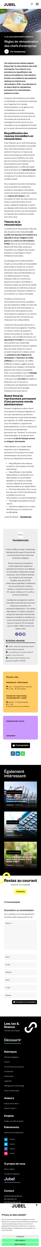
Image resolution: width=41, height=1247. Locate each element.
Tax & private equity (11, 1091)
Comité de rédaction (11, 1174)
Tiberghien (9, 865)
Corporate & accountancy (14, 1067)
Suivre (12, 1139)
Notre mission (9, 1169)
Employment (9, 1076)
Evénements (11, 1127)
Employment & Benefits (23, 37)
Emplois (9, 1115)
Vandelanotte (19, 52)
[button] (37, 3)
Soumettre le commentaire (26, 1002)
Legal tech (8, 1081)
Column (7, 1062)
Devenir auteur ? (10, 1108)
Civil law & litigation (11, 1057)
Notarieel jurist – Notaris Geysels (17, 682)
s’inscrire (20, 891)
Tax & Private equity (12, 822)
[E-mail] (20, 634)
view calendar (10, 736)
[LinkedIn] (24, 634)
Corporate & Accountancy (14, 792)
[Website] (16, 634)
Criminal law (8, 1072)
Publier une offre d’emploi (13, 1121)
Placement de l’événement (14, 1133)
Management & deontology (14, 1086)
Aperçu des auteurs (11, 1104)
